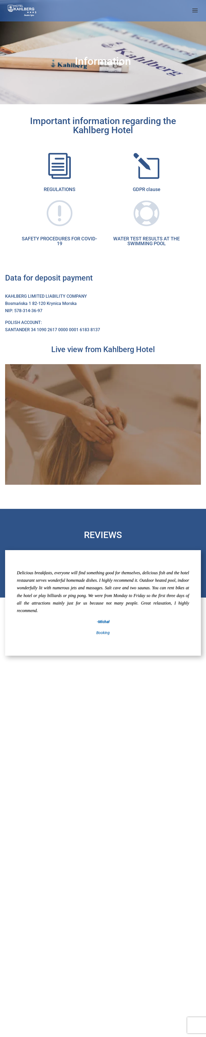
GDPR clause (146, 189)
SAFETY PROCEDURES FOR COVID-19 (59, 241)
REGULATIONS (59, 189)
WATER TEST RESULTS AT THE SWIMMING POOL (146, 241)
